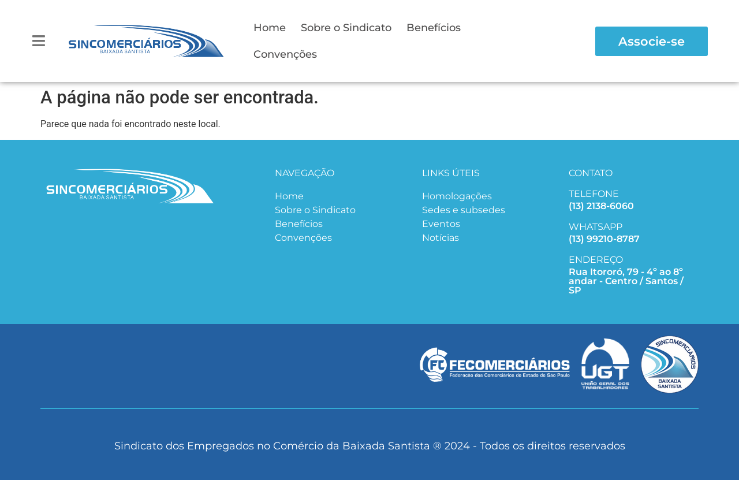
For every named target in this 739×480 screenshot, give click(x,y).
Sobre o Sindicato (346, 27)
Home (269, 27)
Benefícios (433, 27)
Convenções (285, 54)
